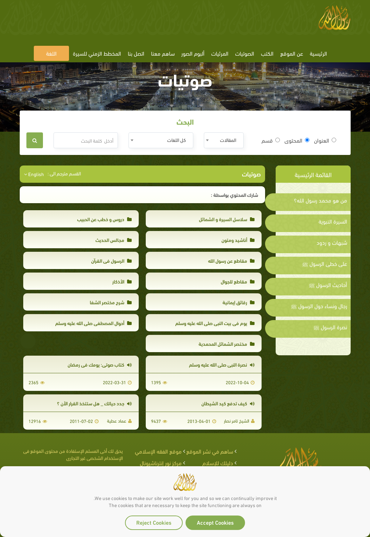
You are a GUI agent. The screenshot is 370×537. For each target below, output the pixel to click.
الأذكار (122, 281)
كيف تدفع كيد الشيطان (228, 403)
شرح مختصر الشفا (111, 302)
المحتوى (296, 140)
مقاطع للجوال (238, 281)
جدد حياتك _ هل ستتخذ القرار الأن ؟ (94, 403)
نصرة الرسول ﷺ (330, 327)
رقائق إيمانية (238, 302)
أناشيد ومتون (238, 239)
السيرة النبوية (333, 221)
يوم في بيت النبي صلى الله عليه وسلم (215, 322)
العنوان (325, 140)
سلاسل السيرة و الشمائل (227, 219)
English (34, 173)
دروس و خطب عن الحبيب (104, 219)
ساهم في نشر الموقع (209, 451)
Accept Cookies (215, 522)
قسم (271, 140)
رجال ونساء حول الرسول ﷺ (319, 305)
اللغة (51, 53)
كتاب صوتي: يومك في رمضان (100, 364)
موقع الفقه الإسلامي (158, 451)
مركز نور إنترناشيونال (161, 462)
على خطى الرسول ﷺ (324, 263)
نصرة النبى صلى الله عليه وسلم (222, 364)
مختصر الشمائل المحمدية (227, 343)
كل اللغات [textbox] (176, 139)
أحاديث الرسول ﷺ (328, 284)
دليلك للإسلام (217, 462)
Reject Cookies (153, 522)
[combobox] (224, 140)
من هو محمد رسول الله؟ (320, 200)
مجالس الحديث (113, 239)
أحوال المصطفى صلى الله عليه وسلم (93, 322)
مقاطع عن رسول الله (231, 260)
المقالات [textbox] (228, 139)
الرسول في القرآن (111, 260)
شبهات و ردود (331, 242)
